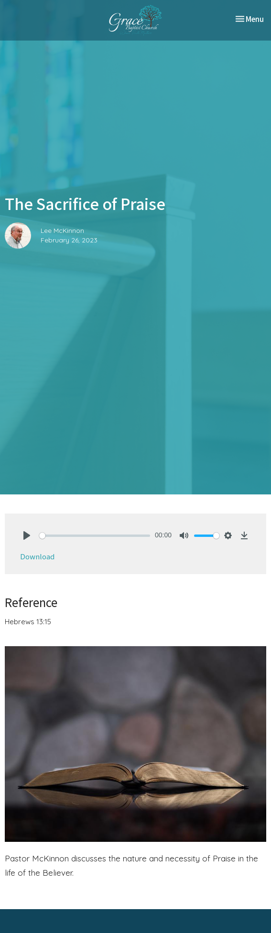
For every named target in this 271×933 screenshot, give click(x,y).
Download (37, 556)
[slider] (94, 535)
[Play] (26, 535)
